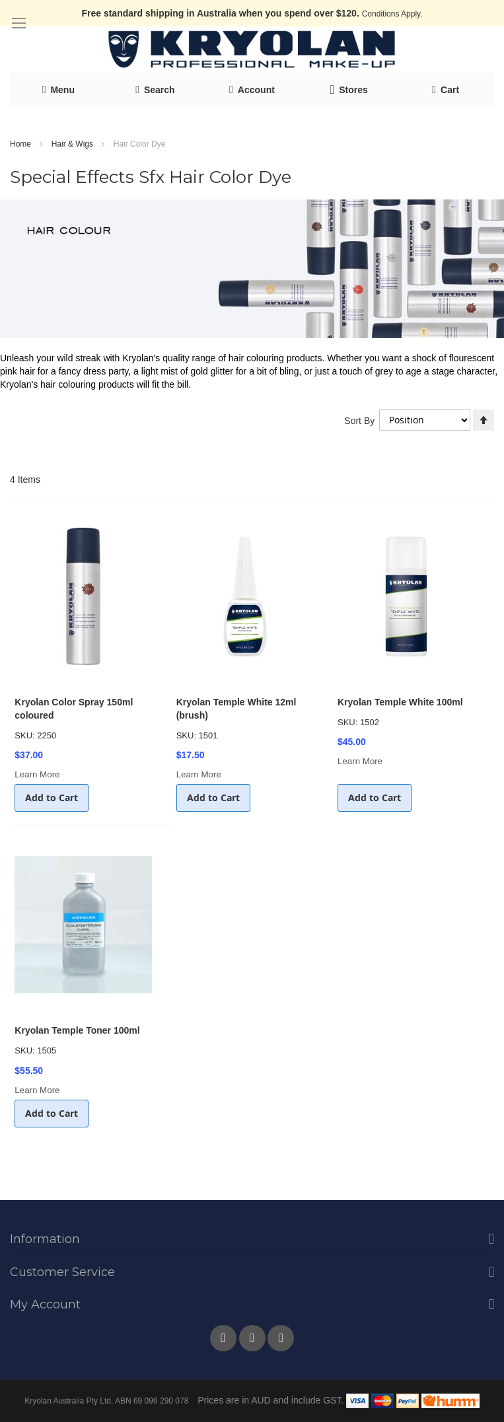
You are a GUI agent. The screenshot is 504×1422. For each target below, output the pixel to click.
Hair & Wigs (74, 144)
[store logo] (252, 49)
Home (21, 144)
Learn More (37, 774)
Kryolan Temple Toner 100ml (77, 1030)
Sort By (359, 420)
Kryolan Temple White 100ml (400, 702)
